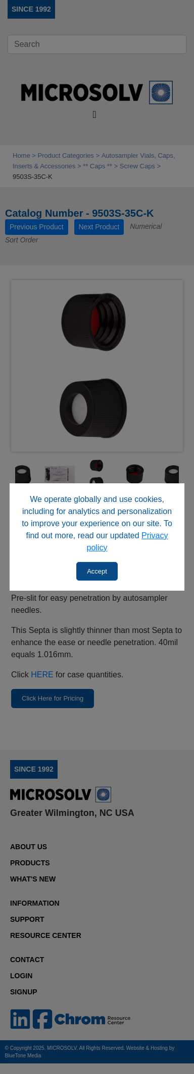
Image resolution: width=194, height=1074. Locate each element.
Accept (97, 571)
